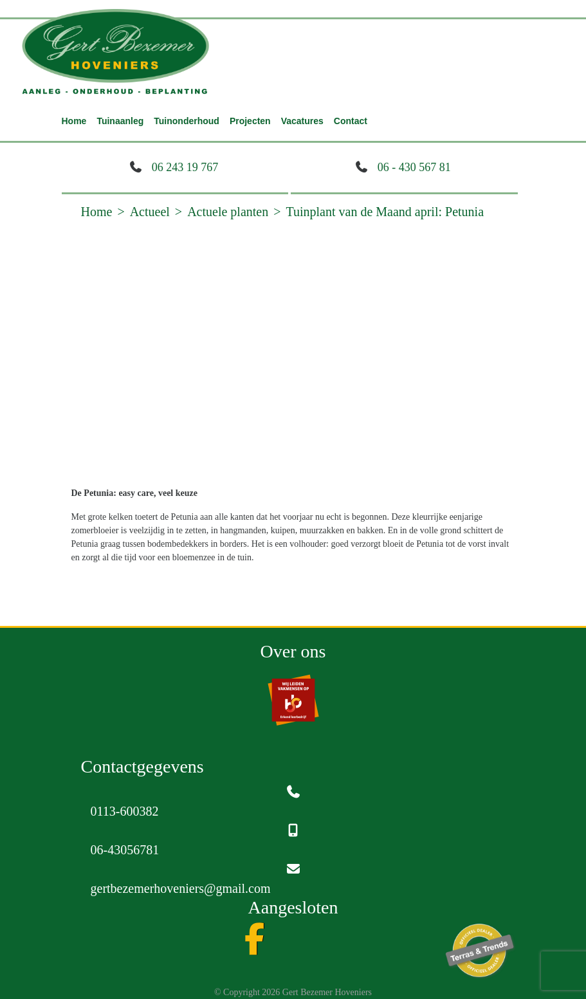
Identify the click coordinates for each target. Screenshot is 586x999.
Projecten (250, 121)
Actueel (150, 212)
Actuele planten (227, 212)
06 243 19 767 (185, 167)
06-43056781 (125, 850)
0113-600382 (125, 811)
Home (74, 121)
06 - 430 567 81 (414, 167)
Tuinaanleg (119, 121)
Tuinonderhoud (186, 121)
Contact (350, 121)
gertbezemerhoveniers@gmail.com (181, 888)
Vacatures (302, 121)
